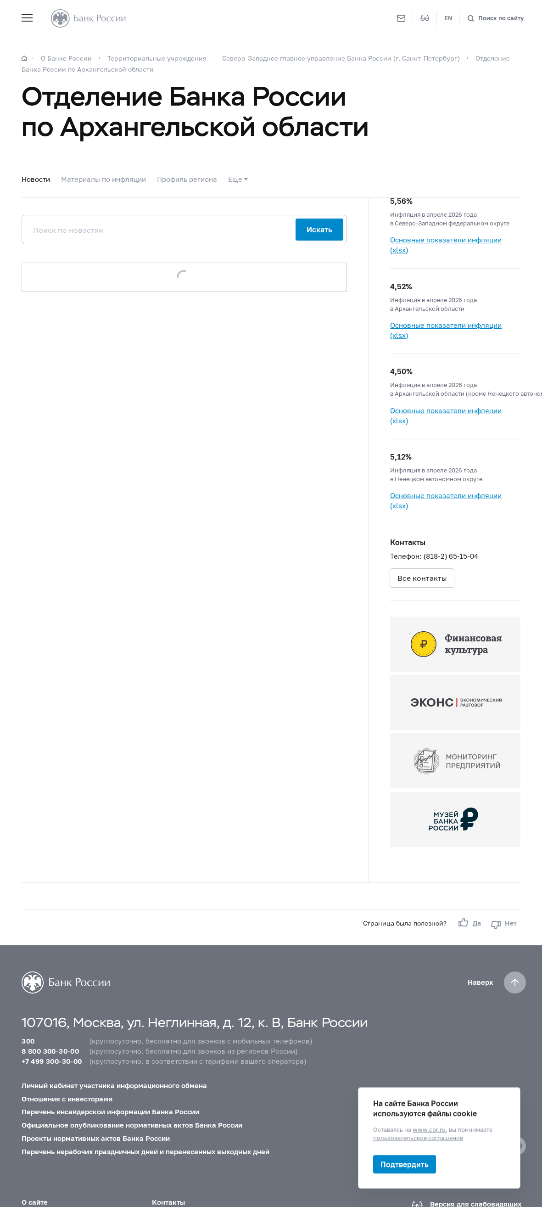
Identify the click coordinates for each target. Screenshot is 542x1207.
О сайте (35, 1202)
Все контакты (422, 577)
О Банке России (66, 58)
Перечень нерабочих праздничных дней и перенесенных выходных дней (145, 1152)
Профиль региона (187, 179)
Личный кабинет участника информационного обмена (114, 1085)
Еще (235, 179)
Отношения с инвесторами (67, 1099)
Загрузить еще (184, 277)
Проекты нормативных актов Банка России (96, 1138)
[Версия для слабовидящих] (425, 18)
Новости (36, 179)
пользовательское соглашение (418, 1137)
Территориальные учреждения (157, 58)
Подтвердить (404, 1164)
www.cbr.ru (429, 1129)
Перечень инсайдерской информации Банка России (110, 1112)
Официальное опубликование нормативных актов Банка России (132, 1125)
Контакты (168, 1202)
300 (28, 1041)
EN (448, 18)
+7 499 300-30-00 (52, 1061)
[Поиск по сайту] (495, 18)
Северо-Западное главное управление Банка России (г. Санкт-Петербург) (341, 58)
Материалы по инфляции (103, 179)
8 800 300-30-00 (50, 1051)
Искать (319, 229)
